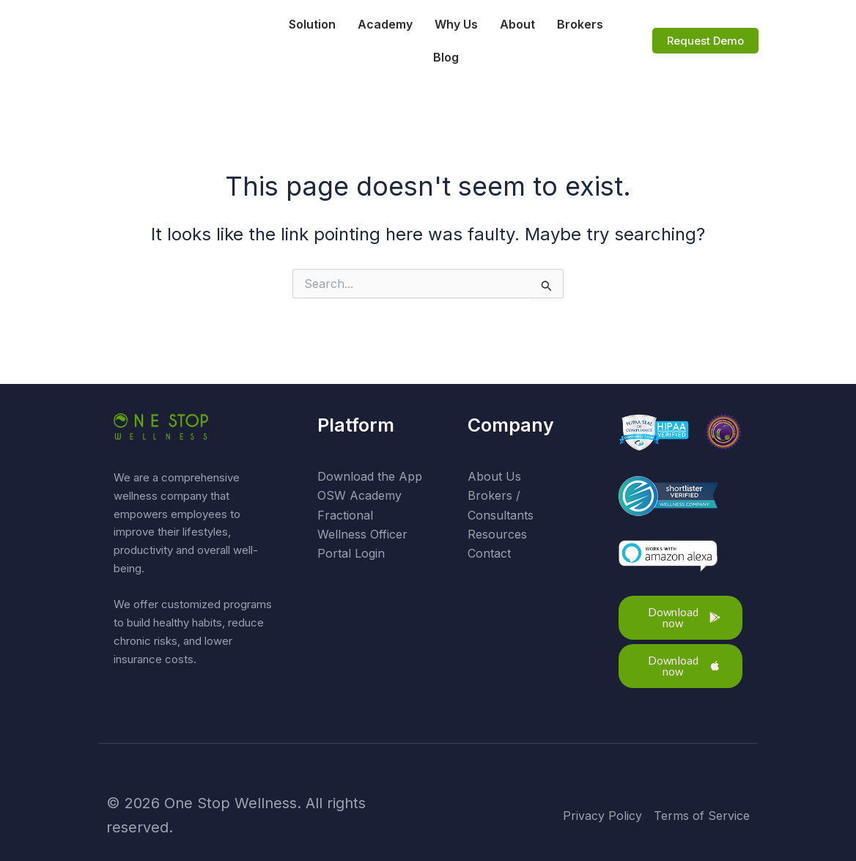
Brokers (580, 24)
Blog (446, 57)
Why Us (456, 24)
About (517, 24)
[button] (681, 617)
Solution (312, 24)
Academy (385, 24)
